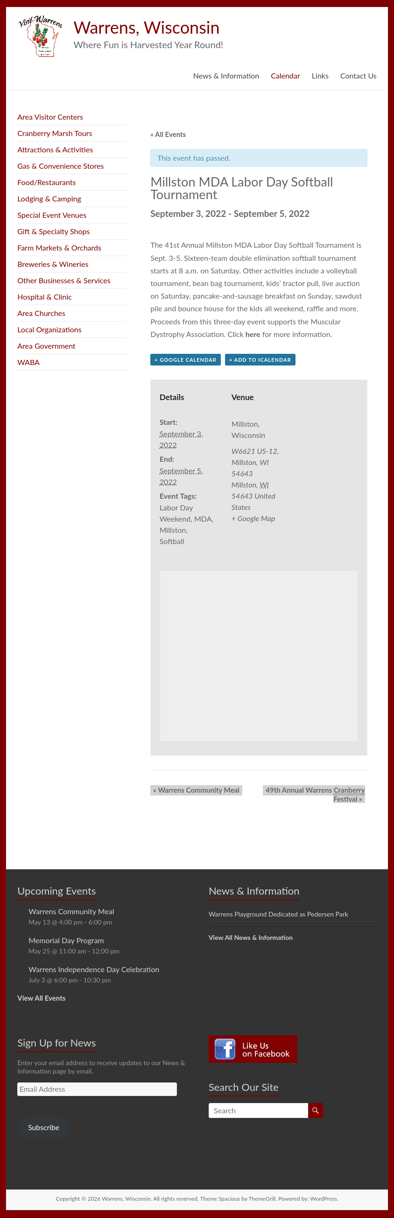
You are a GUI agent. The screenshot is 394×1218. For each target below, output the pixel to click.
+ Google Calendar (186, 361)
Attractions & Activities (55, 149)
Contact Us (358, 75)
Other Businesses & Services (63, 280)
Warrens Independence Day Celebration (93, 969)
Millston (173, 530)
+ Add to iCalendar (260, 361)
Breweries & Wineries (52, 263)
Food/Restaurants (46, 182)
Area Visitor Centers (50, 116)
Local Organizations (49, 329)
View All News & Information (251, 938)
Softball (172, 541)
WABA (28, 362)
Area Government (46, 345)
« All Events (168, 134)
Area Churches (41, 312)
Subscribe (43, 1128)
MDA (203, 519)
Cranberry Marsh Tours (54, 133)
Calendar (285, 75)
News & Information (226, 75)
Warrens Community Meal (193, 790)
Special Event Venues (51, 214)
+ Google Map (253, 519)
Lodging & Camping (49, 198)
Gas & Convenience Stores (60, 165)
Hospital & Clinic (44, 296)
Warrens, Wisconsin (146, 27)
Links (320, 75)
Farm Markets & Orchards (59, 247)
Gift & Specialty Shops (53, 231)
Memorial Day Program (66, 940)
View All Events (41, 998)
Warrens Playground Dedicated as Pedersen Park (278, 914)
